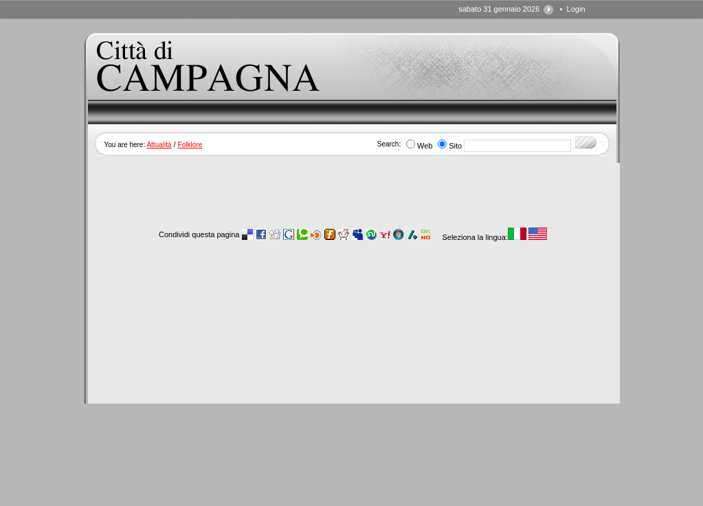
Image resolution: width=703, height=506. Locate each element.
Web (424, 146)
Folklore (190, 144)
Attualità (158, 144)
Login (576, 9)
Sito (455, 146)
